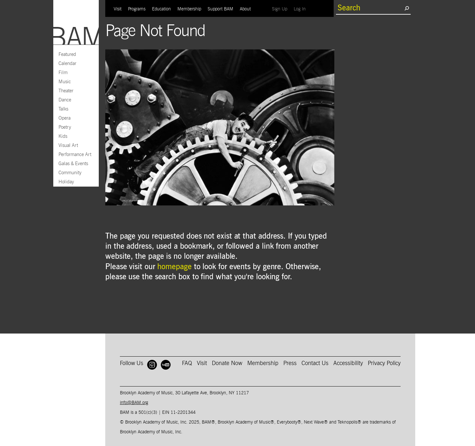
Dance (64, 100)
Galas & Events (73, 163)
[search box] (370, 8)
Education (161, 9)
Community (70, 172)
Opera (64, 118)
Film (63, 72)
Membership (189, 9)
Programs (137, 9)
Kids (62, 136)
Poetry (64, 127)
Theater (65, 90)
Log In (301, 9)
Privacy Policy (384, 363)
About (245, 9)
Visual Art (68, 145)
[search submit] (407, 8)
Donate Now (227, 363)
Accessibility (348, 363)
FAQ (187, 363)
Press (290, 363)
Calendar (67, 63)
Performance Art (74, 154)
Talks (63, 109)
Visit (118, 9)
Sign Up (281, 9)
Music (64, 81)
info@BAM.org (134, 402)
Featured (67, 54)
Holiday (66, 181)
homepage (174, 267)
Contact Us (315, 363)
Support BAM (220, 9)
